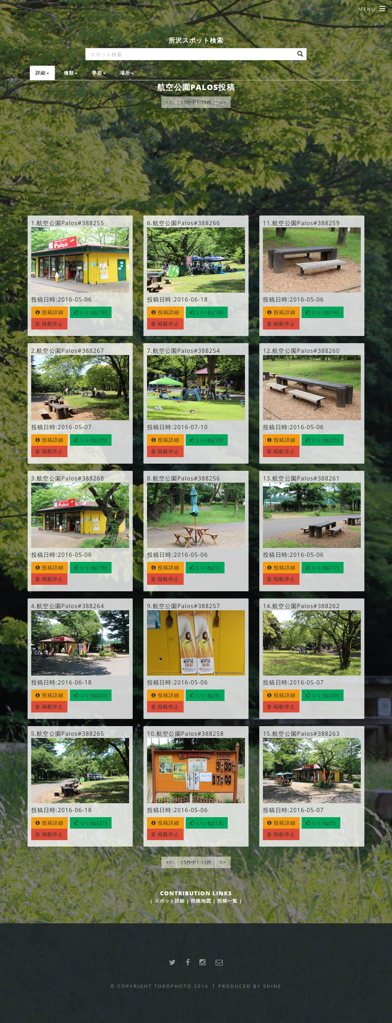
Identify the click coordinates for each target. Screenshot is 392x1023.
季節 (98, 73)
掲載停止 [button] (49, 323)
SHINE (272, 986)
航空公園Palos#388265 (70, 734)
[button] (91, 312)
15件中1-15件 (196, 102)
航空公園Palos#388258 (190, 734)
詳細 (42, 73)
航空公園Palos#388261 (306, 478)
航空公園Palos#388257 (186, 606)
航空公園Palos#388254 (186, 351)
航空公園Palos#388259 (306, 223)
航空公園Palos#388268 (70, 478)
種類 (70, 73)
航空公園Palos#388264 (70, 606)
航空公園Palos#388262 (306, 606)
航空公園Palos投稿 (196, 87)
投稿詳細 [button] (50, 312)
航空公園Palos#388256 (186, 478)
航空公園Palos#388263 (306, 734)
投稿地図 (201, 901)
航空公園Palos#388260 (306, 351)
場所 (127, 73)
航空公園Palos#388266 (186, 223)
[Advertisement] (195, 162)
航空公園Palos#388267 (70, 351)
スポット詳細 (169, 901)
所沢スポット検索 (196, 39)
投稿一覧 (227, 901)
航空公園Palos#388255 (70, 223)
